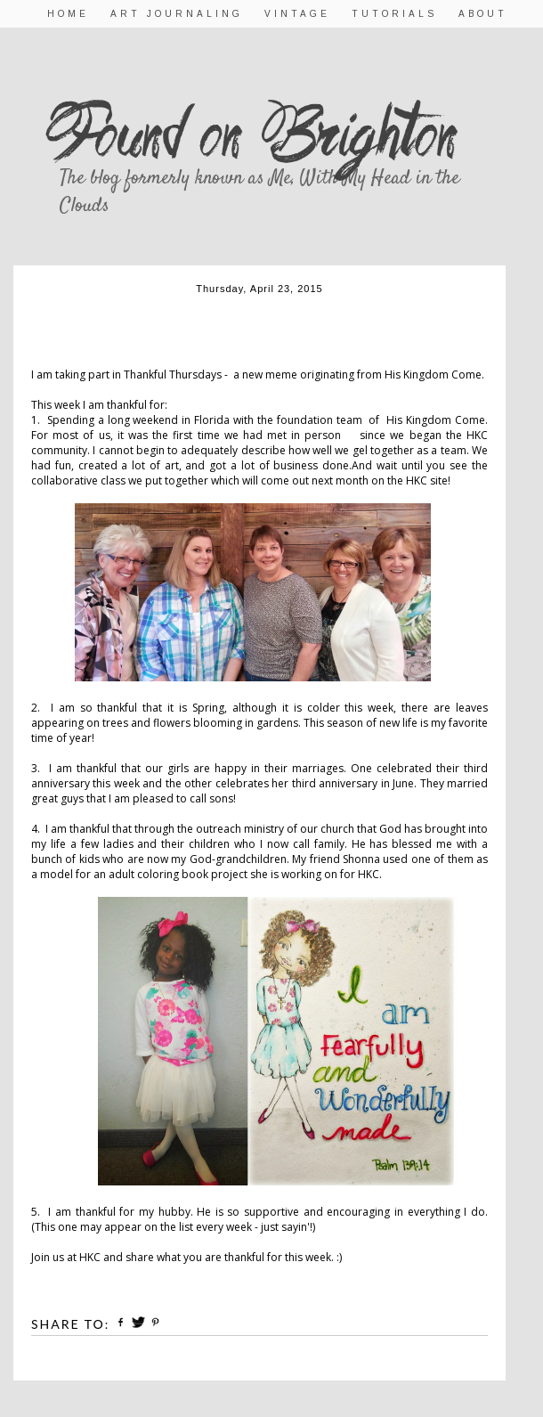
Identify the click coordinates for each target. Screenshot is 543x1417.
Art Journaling (176, 14)
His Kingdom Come (433, 374)
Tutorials (394, 14)
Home (68, 14)
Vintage (297, 14)
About (482, 14)
